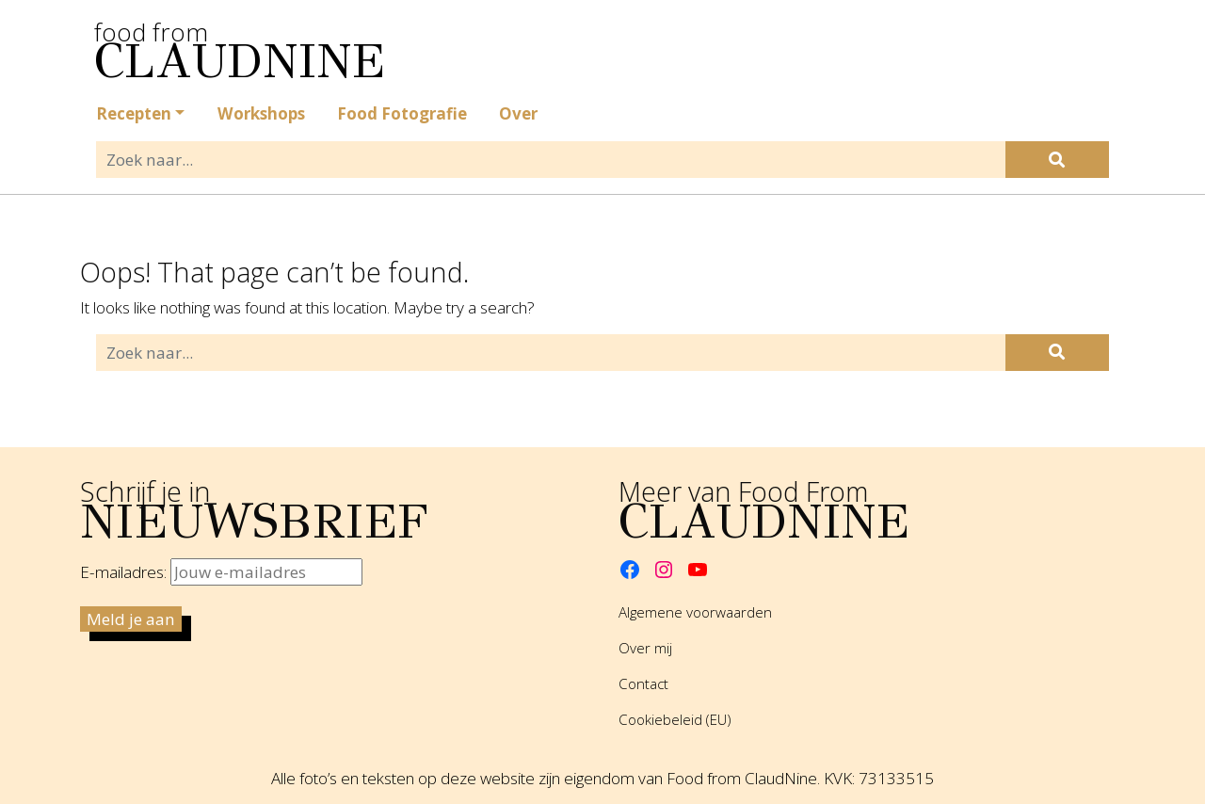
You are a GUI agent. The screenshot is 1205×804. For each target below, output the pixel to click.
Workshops (261, 113)
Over (518, 113)
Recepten (133, 113)
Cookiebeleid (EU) (675, 719)
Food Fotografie (402, 113)
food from (193, 43)
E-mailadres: (221, 572)
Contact (643, 683)
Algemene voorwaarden (695, 612)
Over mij (645, 647)
